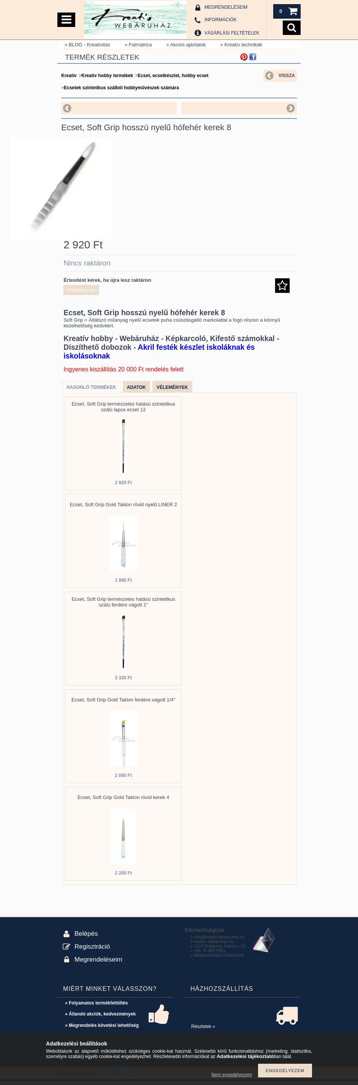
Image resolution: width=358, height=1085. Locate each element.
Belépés (86, 937)
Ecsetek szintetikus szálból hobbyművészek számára (121, 87)
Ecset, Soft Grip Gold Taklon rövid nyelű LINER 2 (123, 508)
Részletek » (203, 1030)
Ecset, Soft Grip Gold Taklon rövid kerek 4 (123, 801)
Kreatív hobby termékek (107, 75)
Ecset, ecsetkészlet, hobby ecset (173, 75)
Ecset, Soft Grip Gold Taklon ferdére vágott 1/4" (123, 703)
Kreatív (69, 75)
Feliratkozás (81, 294)
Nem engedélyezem (231, 1074)
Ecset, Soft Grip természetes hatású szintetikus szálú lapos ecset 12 (123, 410)
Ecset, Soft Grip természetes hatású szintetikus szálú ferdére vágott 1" (123, 605)
